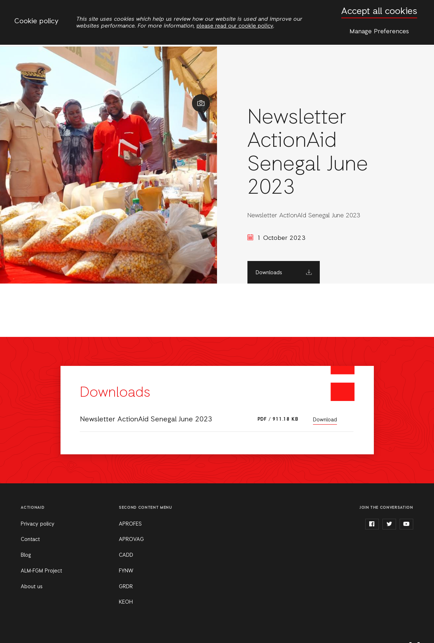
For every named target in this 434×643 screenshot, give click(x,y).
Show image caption (201, 103)
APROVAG (131, 539)
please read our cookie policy (235, 26)
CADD (126, 555)
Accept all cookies (379, 11)
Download (325, 420)
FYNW (126, 571)
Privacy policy (37, 524)
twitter (389, 524)
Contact (30, 539)
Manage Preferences (379, 31)
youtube (406, 524)
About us (32, 586)
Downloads (269, 272)
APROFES (130, 524)
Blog (26, 555)
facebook (372, 524)
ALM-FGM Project (41, 571)
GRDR (126, 586)
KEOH (126, 602)
